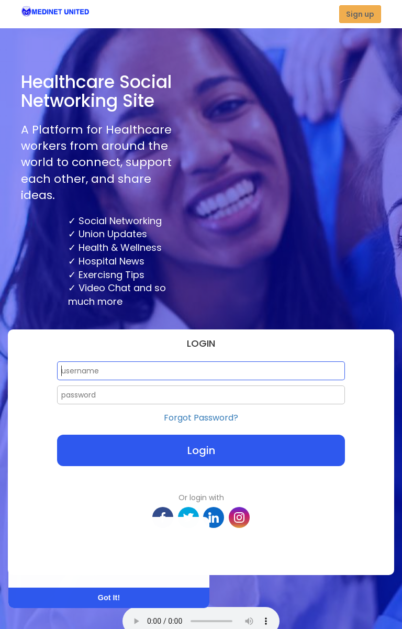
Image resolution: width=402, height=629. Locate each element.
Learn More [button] (48, 566)
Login (201, 450)
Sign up (360, 14)
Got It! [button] (109, 597)
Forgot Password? (201, 418)
